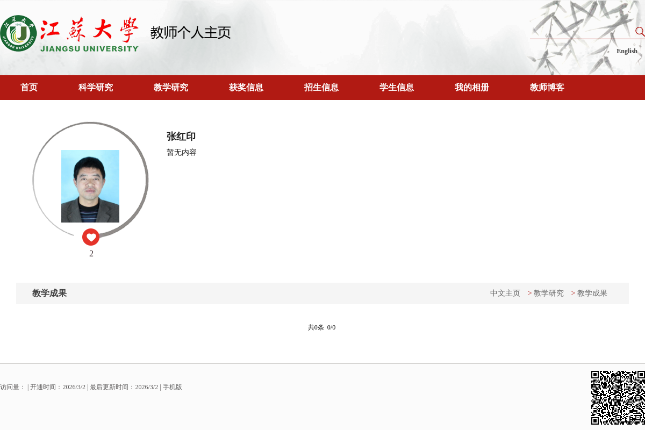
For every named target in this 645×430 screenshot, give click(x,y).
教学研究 (171, 87)
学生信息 (396, 87)
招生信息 (321, 87)
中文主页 (505, 293)
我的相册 (472, 87)
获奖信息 (246, 87)
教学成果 (592, 293)
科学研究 (95, 87)
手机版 (172, 387)
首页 (29, 87)
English (627, 51)
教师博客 (547, 87)
